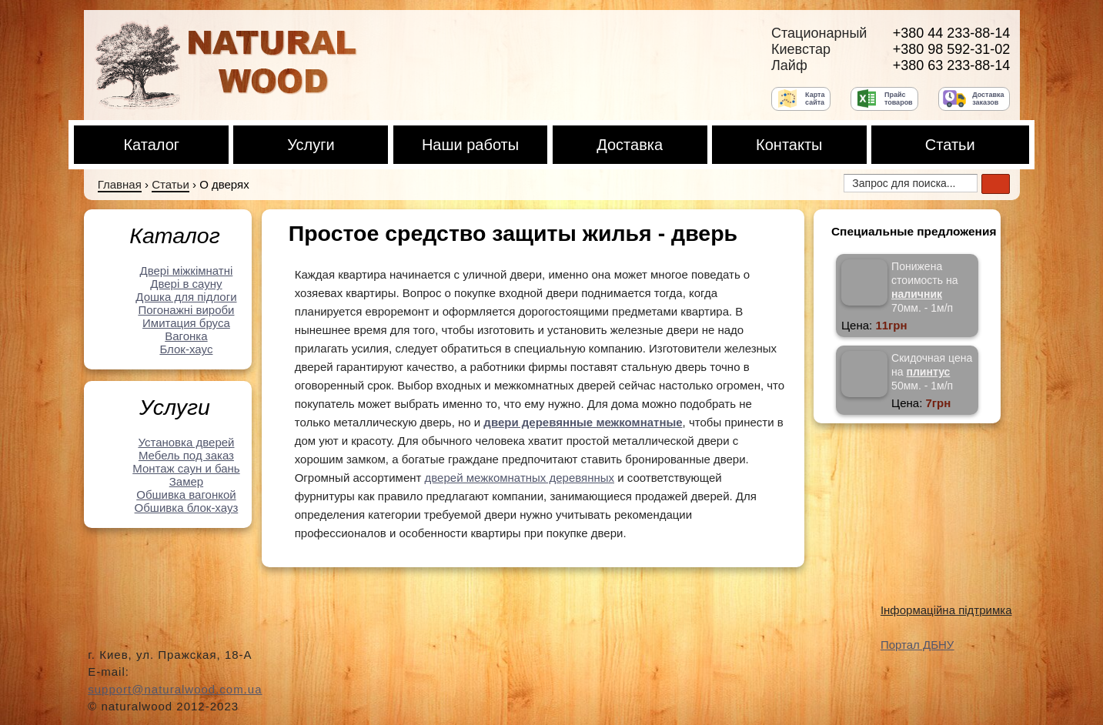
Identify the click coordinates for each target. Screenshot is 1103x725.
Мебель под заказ (186, 455)
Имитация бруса (186, 322)
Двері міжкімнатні (186, 270)
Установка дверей (186, 442)
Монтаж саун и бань (185, 468)
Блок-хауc (185, 349)
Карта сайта (814, 98)
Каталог (151, 144)
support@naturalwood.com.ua (175, 689)
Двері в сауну (186, 283)
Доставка (630, 144)
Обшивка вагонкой (186, 494)
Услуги (311, 144)
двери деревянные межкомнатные (582, 422)
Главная (120, 184)
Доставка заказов (988, 98)
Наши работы (470, 144)
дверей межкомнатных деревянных (519, 477)
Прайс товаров (898, 98)
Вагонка (186, 335)
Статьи (950, 144)
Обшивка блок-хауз (187, 507)
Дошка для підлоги (185, 296)
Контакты (789, 144)
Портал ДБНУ (917, 644)
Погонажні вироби (186, 309)
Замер (186, 481)
